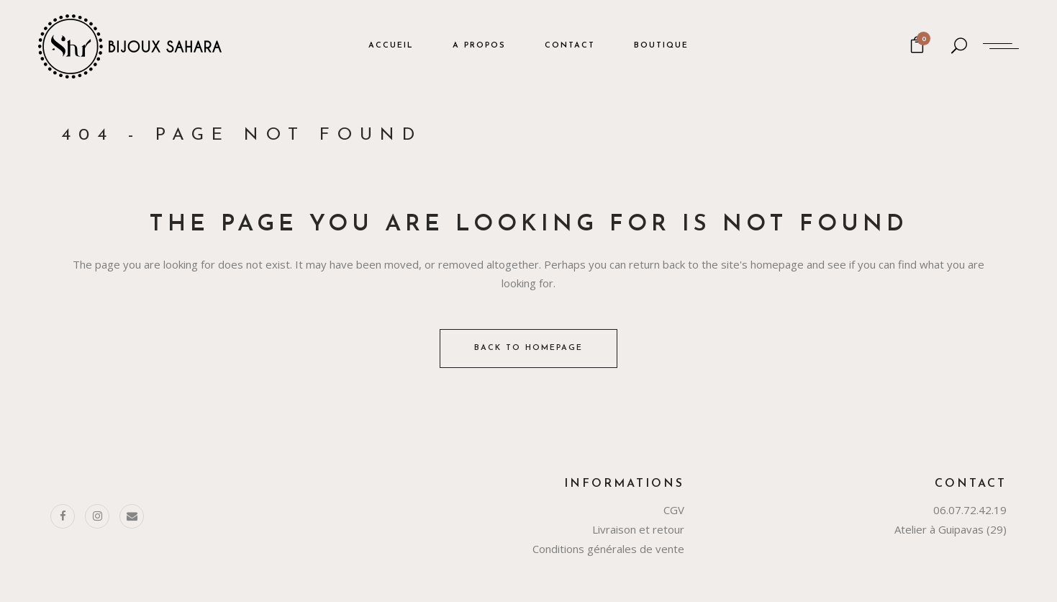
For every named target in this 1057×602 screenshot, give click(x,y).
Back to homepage (528, 348)
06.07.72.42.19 (970, 510)
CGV (673, 510)
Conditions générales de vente (608, 549)
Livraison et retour (638, 529)
